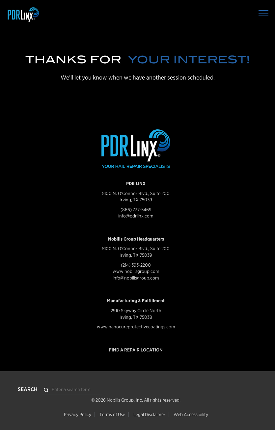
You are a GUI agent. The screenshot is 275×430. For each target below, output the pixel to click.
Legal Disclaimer (149, 414)
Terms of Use (112, 414)
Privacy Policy (77, 414)
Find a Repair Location (136, 349)
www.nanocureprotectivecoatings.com (136, 326)
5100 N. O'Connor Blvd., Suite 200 (136, 193)
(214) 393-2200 (136, 265)
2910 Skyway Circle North (136, 310)
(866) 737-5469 (136, 209)
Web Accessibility (191, 414)
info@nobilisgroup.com (136, 278)
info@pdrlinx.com (135, 215)
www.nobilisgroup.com (136, 271)
